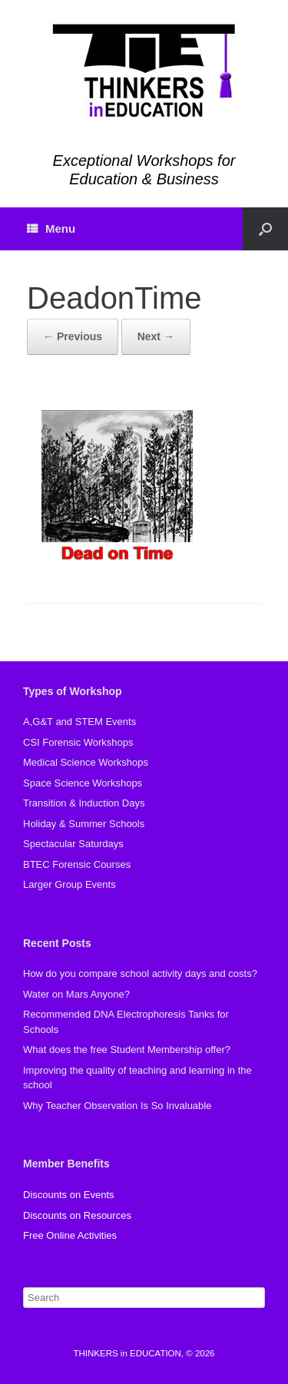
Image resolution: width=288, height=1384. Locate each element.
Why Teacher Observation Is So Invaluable (117, 1105)
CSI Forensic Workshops (78, 742)
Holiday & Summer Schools (83, 823)
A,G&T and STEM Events (79, 721)
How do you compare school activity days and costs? (140, 973)
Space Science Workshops (82, 783)
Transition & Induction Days (83, 803)
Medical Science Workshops (85, 762)
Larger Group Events (69, 884)
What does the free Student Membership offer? (126, 1049)
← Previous (72, 336)
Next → (155, 336)
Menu (51, 228)
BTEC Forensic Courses (77, 864)
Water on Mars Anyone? (76, 994)
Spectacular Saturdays (73, 843)
